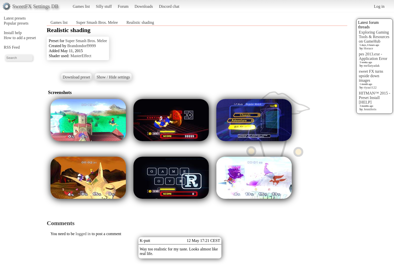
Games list (81, 6)
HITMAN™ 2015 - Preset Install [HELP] (374, 97)
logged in (83, 234)
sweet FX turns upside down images (371, 75)
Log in (379, 6)
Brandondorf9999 (81, 46)
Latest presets (15, 18)
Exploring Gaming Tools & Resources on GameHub (374, 36)
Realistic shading (140, 22)
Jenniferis (370, 109)
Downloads (143, 6)
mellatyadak (372, 65)
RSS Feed (12, 47)
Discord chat (169, 6)
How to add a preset (20, 38)
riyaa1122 (370, 87)
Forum (123, 6)
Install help (13, 33)
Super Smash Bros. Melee (97, 22)
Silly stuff (104, 6)
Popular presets (16, 23)
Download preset (76, 77)
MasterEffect (80, 56)
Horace (368, 48)
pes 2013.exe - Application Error (373, 56)
